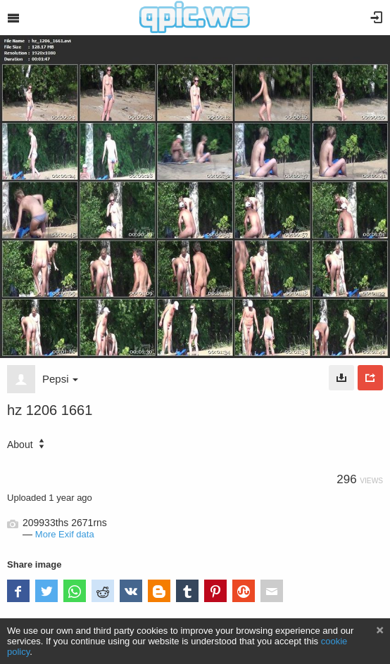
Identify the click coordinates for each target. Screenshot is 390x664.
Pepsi (60, 379)
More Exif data (64, 534)
